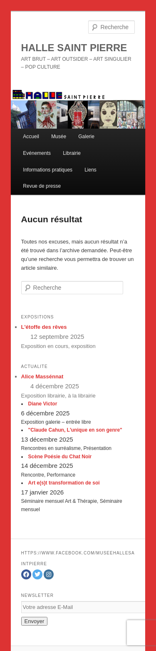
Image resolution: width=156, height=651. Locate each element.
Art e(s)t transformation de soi (64, 483)
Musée (58, 136)
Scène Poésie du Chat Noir (60, 457)
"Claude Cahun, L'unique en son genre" (75, 430)
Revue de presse (42, 186)
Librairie (72, 153)
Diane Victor (42, 404)
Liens (90, 170)
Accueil (31, 136)
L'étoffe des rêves (44, 327)
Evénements (37, 153)
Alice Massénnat (42, 376)
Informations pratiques (47, 170)
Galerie (86, 136)
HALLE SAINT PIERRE (74, 47)
